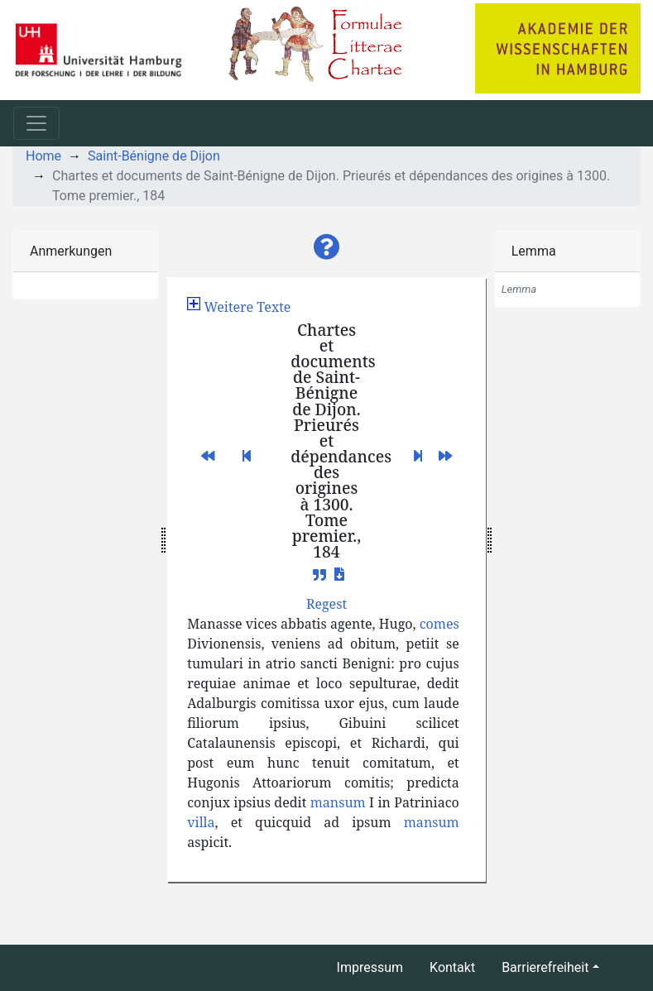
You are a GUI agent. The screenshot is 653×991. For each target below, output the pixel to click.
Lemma (533, 251)
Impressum (370, 967)
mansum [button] (338, 802)
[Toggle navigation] (36, 123)
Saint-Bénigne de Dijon (154, 156)
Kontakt (452, 967)
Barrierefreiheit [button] (545, 967)
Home (43, 156)
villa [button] (200, 822)
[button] (327, 247)
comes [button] (439, 624)
